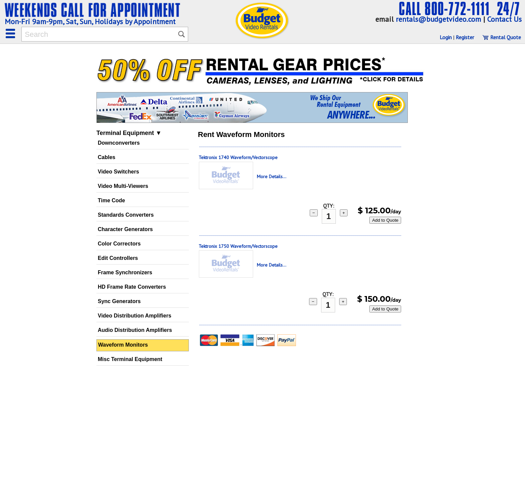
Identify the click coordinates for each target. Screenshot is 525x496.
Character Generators (125, 229)
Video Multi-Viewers (123, 186)
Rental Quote (501, 37)
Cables (106, 157)
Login (446, 37)
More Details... (271, 176)
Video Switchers (118, 171)
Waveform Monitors (123, 345)
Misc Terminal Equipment (130, 359)
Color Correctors (119, 243)
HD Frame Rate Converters (132, 287)
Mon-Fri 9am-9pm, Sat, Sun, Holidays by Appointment (90, 21)
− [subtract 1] (313, 212)
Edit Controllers (118, 258)
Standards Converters (126, 215)
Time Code (111, 200)
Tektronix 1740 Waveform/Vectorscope (238, 157)
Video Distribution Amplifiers (134, 315)
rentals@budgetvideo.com (438, 19)
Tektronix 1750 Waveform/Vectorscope (238, 246)
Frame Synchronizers (125, 272)
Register (465, 37)
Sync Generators (119, 301)
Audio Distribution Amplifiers (135, 330)
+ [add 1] (344, 212)
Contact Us (504, 19)
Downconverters (119, 143)
